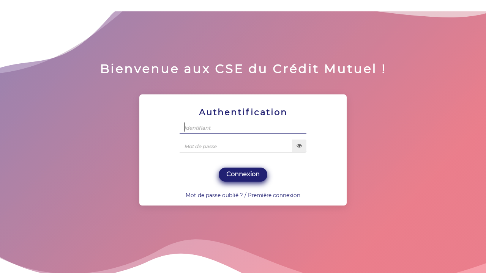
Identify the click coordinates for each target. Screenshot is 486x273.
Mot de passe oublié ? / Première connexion (243, 195)
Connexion (243, 174)
